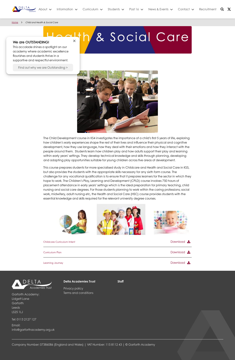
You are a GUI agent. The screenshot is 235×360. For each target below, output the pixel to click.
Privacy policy (73, 288)
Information (77, 9)
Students (126, 9)
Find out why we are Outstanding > (43, 67)
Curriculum (103, 9)
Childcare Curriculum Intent (59, 241)
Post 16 (146, 9)
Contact (196, 9)
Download (178, 241)
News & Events (171, 9)
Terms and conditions (78, 293)
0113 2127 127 (26, 319)
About (55, 9)
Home (15, 22)
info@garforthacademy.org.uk (33, 329)
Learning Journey (53, 262)
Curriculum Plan (52, 252)
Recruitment (220, 9)
